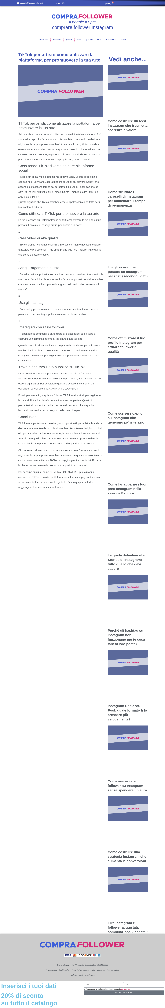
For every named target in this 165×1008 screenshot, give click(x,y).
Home (57, 3)
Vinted (123, 40)
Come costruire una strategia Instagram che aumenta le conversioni (127, 856)
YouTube (57, 40)
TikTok (69, 40)
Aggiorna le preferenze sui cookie (82, 975)
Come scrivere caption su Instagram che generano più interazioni (127, 417)
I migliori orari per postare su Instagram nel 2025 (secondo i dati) (128, 271)
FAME (79, 40)
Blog (64, 3)
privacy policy (126, 989)
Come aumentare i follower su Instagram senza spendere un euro (127, 785)
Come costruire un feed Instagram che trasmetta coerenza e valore (127, 125)
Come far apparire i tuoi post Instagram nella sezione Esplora (127, 488)
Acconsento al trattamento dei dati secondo (109, 989)
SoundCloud (110, 40)
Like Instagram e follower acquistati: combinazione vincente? (128, 927)
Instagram (43, 40)
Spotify (89, 40)
